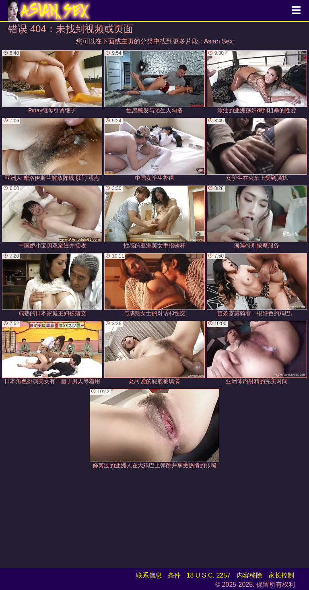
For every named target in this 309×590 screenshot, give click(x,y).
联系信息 (149, 575)
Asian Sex (218, 41)
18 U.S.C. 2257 (209, 575)
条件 (174, 575)
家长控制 (281, 575)
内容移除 (249, 575)
